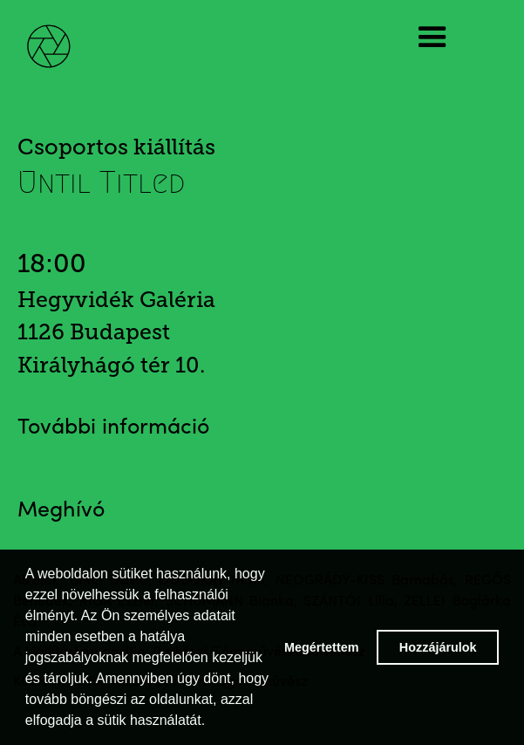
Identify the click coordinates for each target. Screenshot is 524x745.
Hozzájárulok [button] (438, 647)
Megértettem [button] (321, 647)
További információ (113, 428)
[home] (61, 37)
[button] (444, 37)
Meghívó (61, 511)
